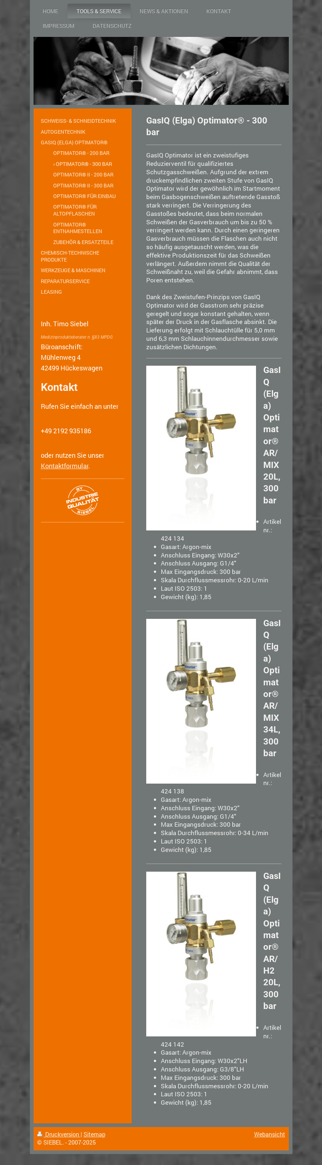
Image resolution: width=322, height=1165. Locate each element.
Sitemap (94, 1134)
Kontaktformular (64, 465)
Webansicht (269, 1134)
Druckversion (59, 1134)
